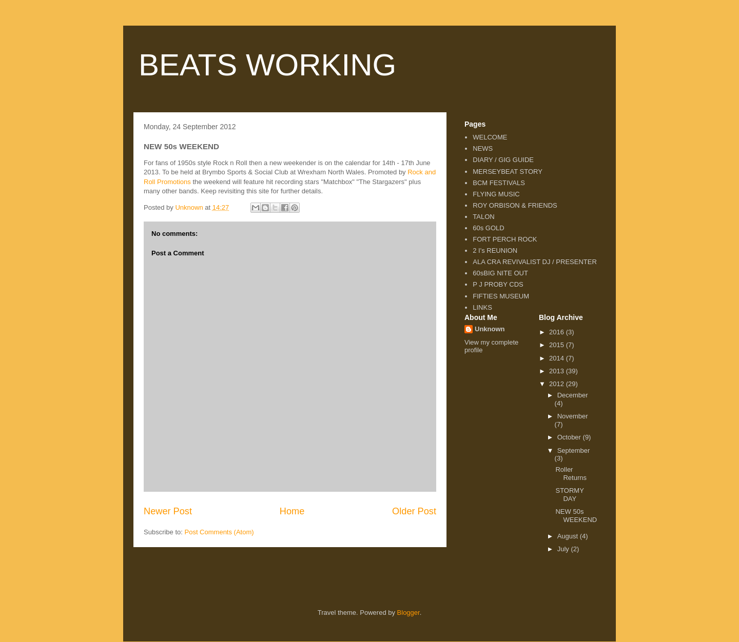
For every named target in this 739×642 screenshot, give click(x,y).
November (572, 416)
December (572, 395)
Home (292, 511)
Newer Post (168, 511)
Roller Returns (571, 474)
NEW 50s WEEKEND (576, 516)
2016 (557, 332)
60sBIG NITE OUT (500, 273)
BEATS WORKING (267, 65)
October (570, 437)
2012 (557, 384)
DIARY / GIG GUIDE (503, 160)
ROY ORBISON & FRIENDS (515, 205)
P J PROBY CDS (498, 284)
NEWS (483, 148)
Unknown (490, 329)
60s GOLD (488, 228)
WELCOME (490, 137)
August (568, 536)
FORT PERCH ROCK (505, 239)
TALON (483, 216)
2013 (557, 371)
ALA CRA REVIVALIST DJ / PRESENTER (535, 262)
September (573, 450)
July (564, 549)
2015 (557, 345)
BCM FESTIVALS (499, 183)
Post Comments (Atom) (219, 532)
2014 (557, 358)
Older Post (414, 511)
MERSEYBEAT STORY (507, 171)
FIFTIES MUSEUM (501, 296)
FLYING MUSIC (496, 194)
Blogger (408, 612)
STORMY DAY (569, 495)
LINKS (482, 307)
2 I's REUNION (495, 250)
